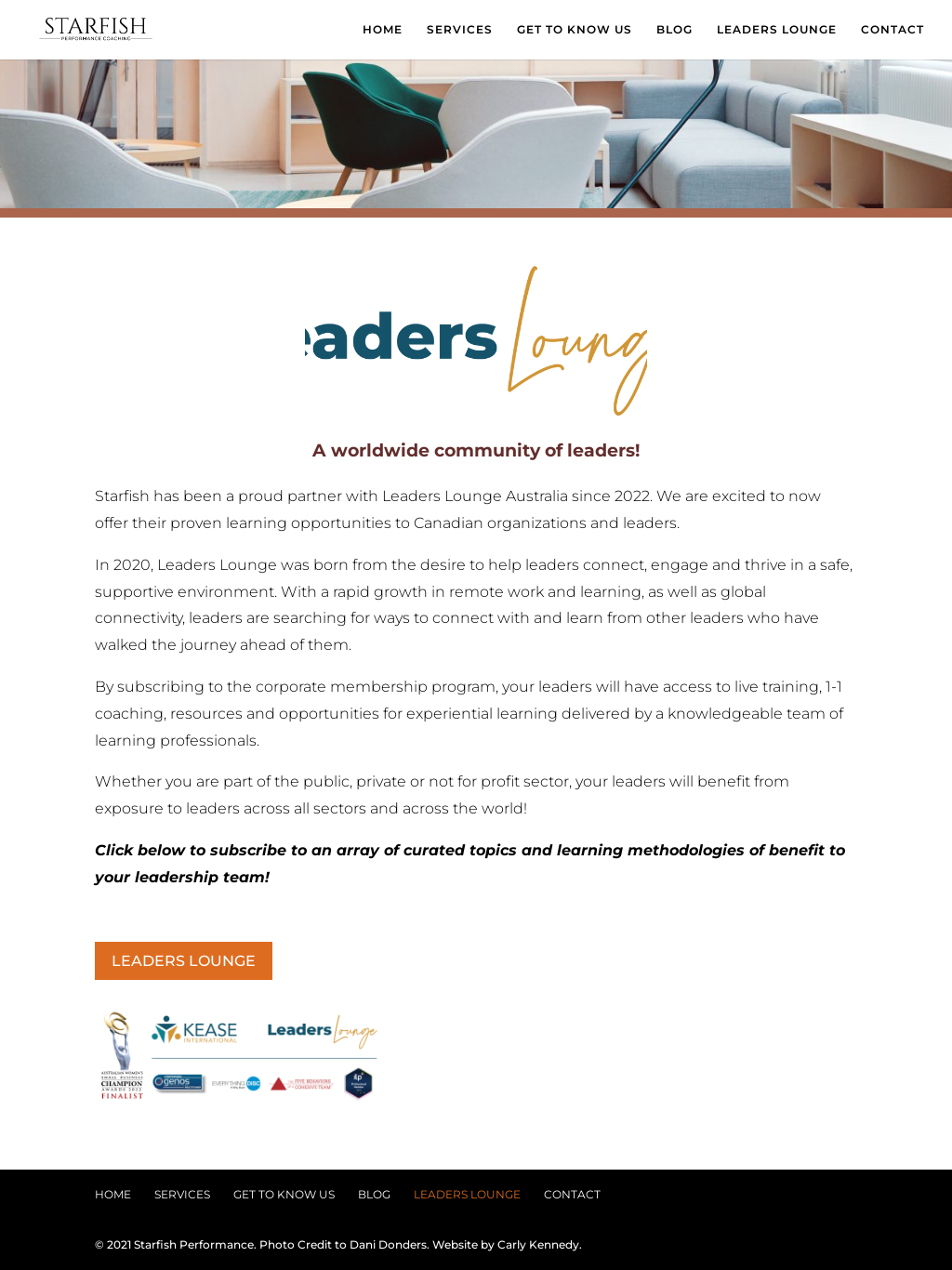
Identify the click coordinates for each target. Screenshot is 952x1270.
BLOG (674, 29)
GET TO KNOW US (574, 29)
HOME (383, 29)
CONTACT (892, 29)
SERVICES (460, 29)
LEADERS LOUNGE (777, 29)
